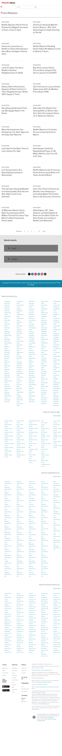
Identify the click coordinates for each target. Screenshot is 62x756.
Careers (4, 675)
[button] (1, 6)
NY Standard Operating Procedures (43, 682)
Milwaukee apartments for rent (32, 545)
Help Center (24, 670)
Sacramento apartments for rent (44, 568)
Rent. (22, 686)
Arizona (6, 428)
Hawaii (18, 420)
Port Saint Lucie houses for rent (44, 621)
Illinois (18, 428)
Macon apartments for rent (32, 511)
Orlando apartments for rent (44, 500)
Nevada (30, 443)
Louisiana (19, 447)
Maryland (19, 454)
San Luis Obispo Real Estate (56, 314)
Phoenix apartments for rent (44, 517)
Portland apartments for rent (44, 534)
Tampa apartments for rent (56, 519)
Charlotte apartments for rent (7, 551)
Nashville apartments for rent (32, 568)
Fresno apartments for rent (20, 540)
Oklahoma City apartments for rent (44, 489)
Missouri (31, 436)
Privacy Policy (40, 667)
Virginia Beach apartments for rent (56, 542)
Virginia (55, 432)
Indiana (18, 432)
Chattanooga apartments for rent (7, 557)
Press (13, 682)
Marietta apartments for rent (32, 517)
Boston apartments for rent (7, 545)
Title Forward (24, 691)
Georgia (6, 454)
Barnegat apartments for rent (7, 528)
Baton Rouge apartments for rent (7, 534)
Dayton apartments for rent (20, 506)
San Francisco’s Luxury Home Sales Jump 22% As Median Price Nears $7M (46, 89)
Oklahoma (43, 436)
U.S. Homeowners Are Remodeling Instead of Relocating (12, 172)
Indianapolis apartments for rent (20, 562)
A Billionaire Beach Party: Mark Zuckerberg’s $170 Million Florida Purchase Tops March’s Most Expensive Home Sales (15, 215)
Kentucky (19, 443)
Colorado (6, 439)
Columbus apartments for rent (20, 489)
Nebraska (31, 439)
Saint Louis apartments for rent (44, 574)
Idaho (18, 424)
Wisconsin (55, 445)
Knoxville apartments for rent (32, 489)
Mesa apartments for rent (32, 534)
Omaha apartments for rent (44, 494)
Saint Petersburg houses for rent (44, 654)
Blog (13, 687)
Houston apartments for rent (20, 551)
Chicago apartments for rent (7, 562)
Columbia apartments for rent (20, 483)
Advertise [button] (23, 672)
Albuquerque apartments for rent (7, 483)
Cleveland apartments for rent (7, 574)
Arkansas (6, 432)
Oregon (43, 439)
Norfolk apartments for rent (44, 483)
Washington (56, 436)
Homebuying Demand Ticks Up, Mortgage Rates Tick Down (14, 110)
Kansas (18, 439)
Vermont (55, 428)
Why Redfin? (15, 668)
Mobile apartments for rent (32, 557)
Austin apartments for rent (7, 511)
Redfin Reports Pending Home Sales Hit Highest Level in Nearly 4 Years (46, 49)
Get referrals (5, 672)
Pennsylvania (44, 443)
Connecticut (7, 443)
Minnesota (31, 428)
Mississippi (31, 432)
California (6, 436)
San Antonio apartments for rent (56, 491)
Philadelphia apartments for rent (44, 511)
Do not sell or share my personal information (42, 670)
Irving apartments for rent (20, 568)
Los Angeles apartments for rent (32, 500)
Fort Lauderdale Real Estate (19, 361)
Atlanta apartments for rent (7, 500)
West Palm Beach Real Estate (56, 392)
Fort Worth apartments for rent (20, 534)
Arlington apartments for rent (7, 494)
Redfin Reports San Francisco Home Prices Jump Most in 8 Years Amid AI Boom (46, 172)
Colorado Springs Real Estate (19, 310)
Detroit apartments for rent (20, 517)
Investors (14, 684)
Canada (24, 701)
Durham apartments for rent (20, 523)
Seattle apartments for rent (56, 508)
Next (44, 231)
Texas (54, 420)
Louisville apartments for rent (32, 506)
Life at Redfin (15, 680)
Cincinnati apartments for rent (7, 568)
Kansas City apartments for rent (32, 483)
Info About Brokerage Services (42, 687)
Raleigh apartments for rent (44, 540)
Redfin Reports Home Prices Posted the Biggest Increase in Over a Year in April (15, 27)
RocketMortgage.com (45, 703)
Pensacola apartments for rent (44, 506)
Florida (6, 451)
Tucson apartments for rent (56, 530)
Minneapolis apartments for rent (32, 551)
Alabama (6, 420)
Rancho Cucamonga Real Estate (44, 371)
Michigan (31, 424)
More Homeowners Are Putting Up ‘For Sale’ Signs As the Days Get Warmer (15, 132)
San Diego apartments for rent (56, 496)
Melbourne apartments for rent (32, 523)
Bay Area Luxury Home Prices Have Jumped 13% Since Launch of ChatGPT (45, 70)
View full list (56, 416)
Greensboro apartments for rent (20, 545)
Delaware (6, 447)
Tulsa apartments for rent (56, 536)
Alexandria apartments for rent (7, 489)
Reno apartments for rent (44, 545)
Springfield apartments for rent (56, 513)
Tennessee (43, 464)
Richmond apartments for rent (44, 551)
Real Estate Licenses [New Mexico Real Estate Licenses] (42, 684)
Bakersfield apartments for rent (7, 517)
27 (39, 231)
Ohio (42, 432)
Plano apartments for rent (44, 528)
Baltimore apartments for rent (7, 523)
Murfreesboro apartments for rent (32, 562)
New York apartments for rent (32, 574)
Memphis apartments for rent (32, 528)
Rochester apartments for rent (44, 562)
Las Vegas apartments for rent (32, 494)
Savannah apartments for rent (56, 502)
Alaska (6, 424)
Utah (54, 424)
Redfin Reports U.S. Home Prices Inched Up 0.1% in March (45, 132)
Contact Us (24, 668)
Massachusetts (32, 420)
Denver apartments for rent (20, 511)
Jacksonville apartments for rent (20, 574)
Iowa (18, 436)
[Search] (35, 7)
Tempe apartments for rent (56, 525)
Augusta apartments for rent (7, 506)
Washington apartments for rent (56, 547)
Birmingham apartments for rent (7, 540)
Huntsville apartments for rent (20, 557)
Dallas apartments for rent (20, 500)
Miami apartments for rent (32, 540)
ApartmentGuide (25, 689)
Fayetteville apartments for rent (20, 528)
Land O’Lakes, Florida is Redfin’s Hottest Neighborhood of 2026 (12, 70)
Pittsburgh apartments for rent (44, 523)
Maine (18, 451)
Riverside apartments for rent (44, 557)
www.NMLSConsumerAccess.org (42, 694)
